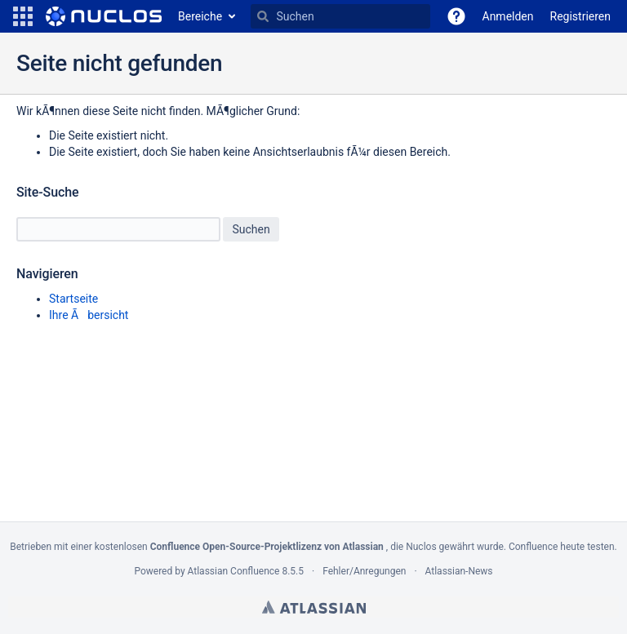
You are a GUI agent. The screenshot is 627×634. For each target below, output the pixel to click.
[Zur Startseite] (104, 16)
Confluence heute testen (562, 546)
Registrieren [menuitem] (580, 16)
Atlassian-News (459, 571)
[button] (23, 16)
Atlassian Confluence (234, 571)
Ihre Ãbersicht (88, 314)
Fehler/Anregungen (364, 571)
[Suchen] (262, 16)
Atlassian (314, 607)
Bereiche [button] (200, 16)
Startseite (73, 298)
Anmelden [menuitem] (508, 16)
